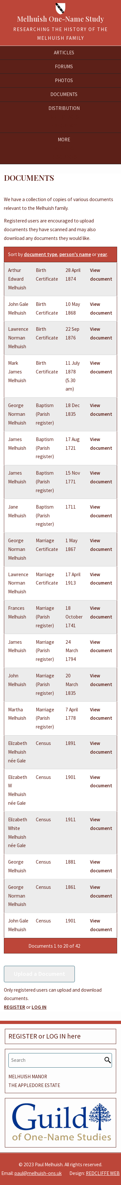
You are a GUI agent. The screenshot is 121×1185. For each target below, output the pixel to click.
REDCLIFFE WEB (103, 1173)
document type (40, 254)
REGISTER (14, 1007)
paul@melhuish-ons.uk (38, 1173)
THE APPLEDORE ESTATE (34, 1085)
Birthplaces (64, 117)
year (102, 254)
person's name (75, 254)
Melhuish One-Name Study (60, 18)
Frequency (64, 126)
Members (64, 148)
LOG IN (39, 1007)
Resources (64, 157)
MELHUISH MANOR (27, 1076)
